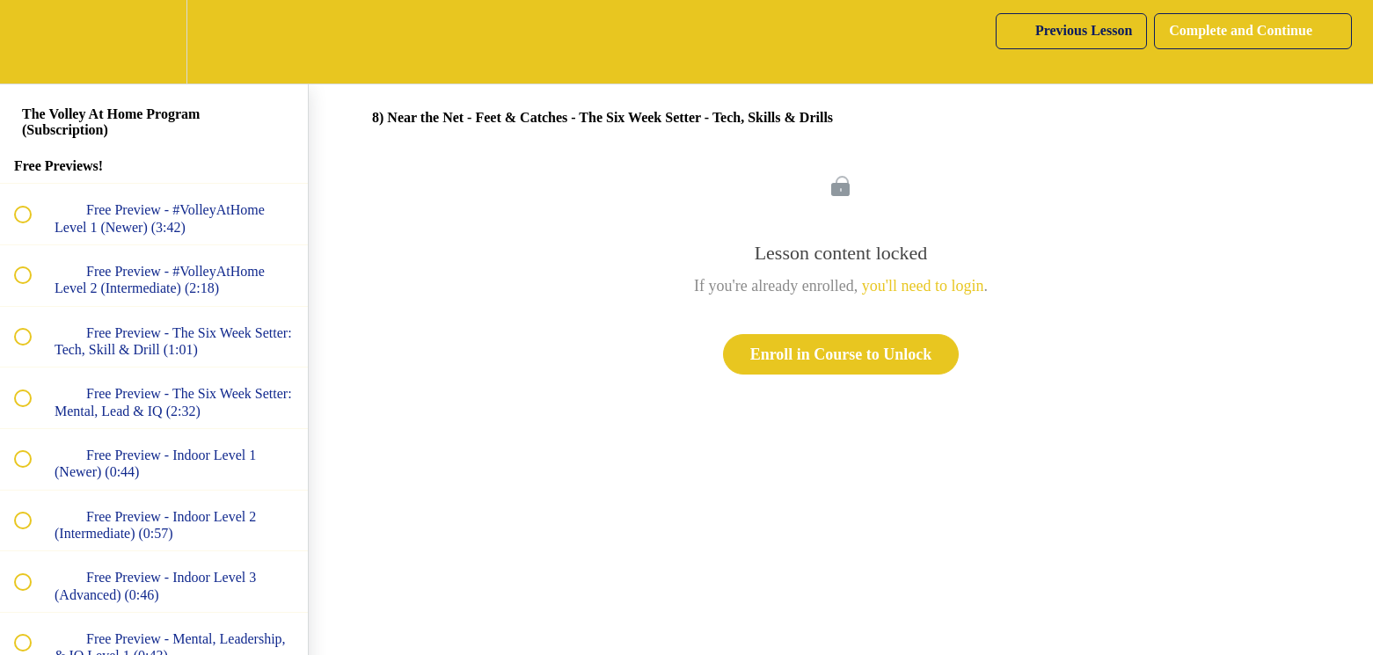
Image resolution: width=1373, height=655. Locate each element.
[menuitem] (153, 42)
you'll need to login (923, 286)
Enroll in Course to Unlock (841, 354)
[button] (32, 42)
